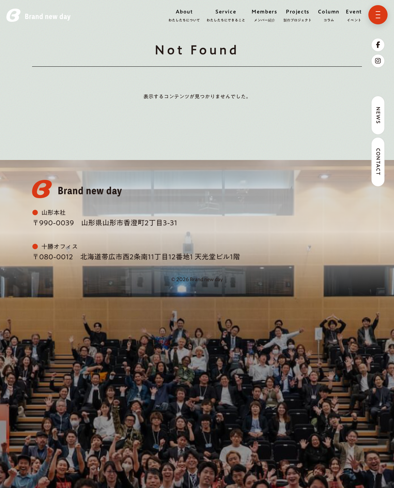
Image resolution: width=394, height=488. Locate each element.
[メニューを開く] (378, 14)
